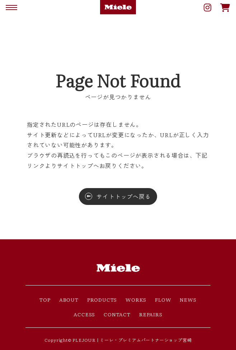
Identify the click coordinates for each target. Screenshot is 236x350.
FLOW (163, 299)
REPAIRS (150, 314)
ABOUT (69, 299)
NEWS (188, 299)
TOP (44, 299)
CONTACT (117, 314)
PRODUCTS (102, 299)
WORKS (136, 299)
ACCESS (84, 314)
